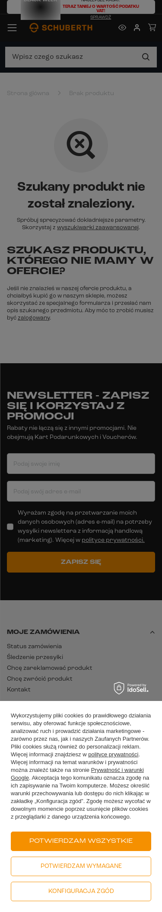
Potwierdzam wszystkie (81, 841)
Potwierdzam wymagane (81, 866)
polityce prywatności (113, 754)
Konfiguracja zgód (81, 891)
